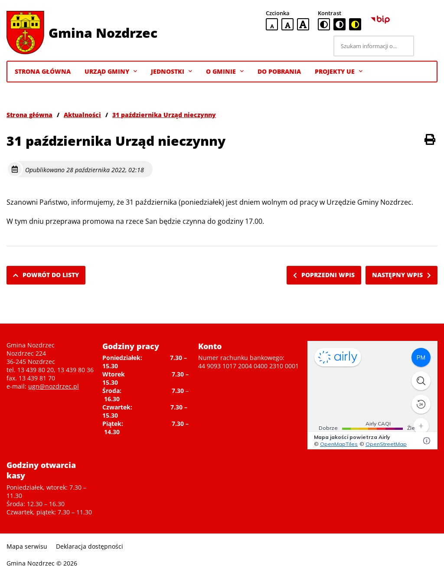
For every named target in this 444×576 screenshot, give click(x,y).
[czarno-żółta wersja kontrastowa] (355, 24)
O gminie (225, 71)
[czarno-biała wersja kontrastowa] (339, 24)
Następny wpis (401, 275)
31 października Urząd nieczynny (164, 115)
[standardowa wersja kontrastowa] (324, 24)
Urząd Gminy (111, 71)
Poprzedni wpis (324, 275)
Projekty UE (338, 71)
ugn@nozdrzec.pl (53, 386)
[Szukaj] (427, 46)
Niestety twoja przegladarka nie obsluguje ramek (372, 395)
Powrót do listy (46, 275)
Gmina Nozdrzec (103, 33)
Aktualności (82, 115)
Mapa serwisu (27, 546)
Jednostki (171, 71)
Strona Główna (43, 71)
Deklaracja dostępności (89, 546)
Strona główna (29, 115)
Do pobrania (279, 71)
